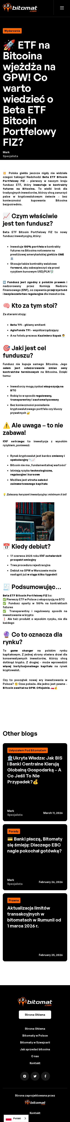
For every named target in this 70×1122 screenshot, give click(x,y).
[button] (62, 7)
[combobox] (16, 1118)
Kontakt (35, 1063)
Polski (13, 1118)
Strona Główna (35, 1014)
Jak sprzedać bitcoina (35, 1049)
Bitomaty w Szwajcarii (35, 1042)
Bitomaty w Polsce (35, 1035)
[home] (20, 7)
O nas (35, 1056)
